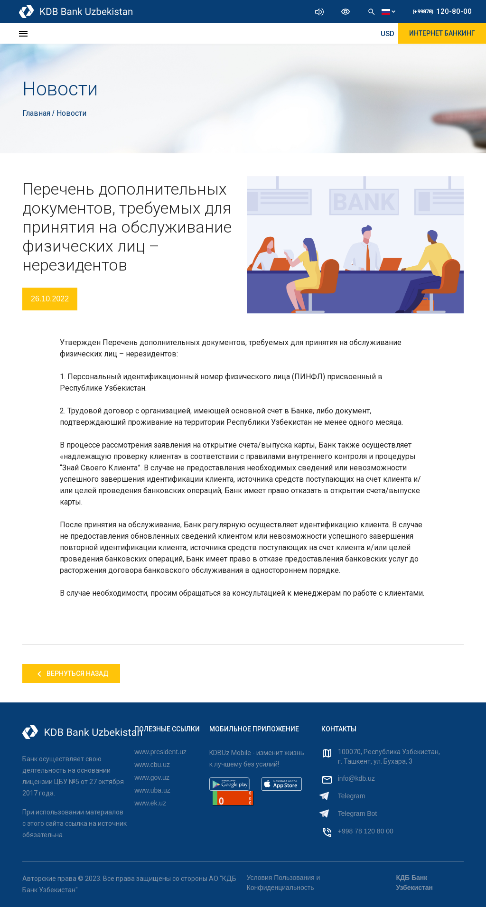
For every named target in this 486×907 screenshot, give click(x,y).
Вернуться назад (71, 674)
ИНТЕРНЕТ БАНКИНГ (442, 33)
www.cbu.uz (152, 764)
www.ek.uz (150, 803)
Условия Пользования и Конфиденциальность (283, 882)
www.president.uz (160, 752)
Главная (37, 113)
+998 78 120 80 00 (365, 831)
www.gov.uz (151, 777)
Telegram (351, 796)
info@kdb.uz (356, 778)
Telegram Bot (357, 813)
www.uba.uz (152, 790)
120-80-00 (442, 11)
